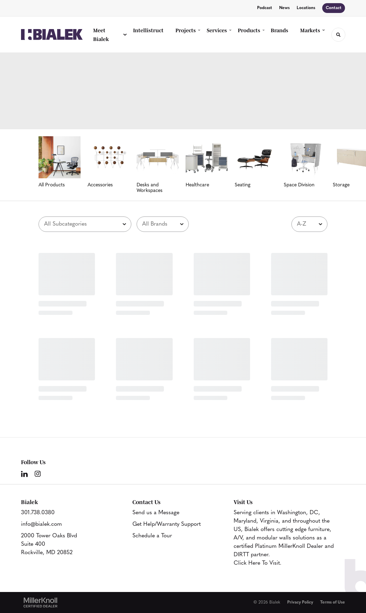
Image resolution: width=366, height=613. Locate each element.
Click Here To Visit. (257, 563)
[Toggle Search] (338, 35)
